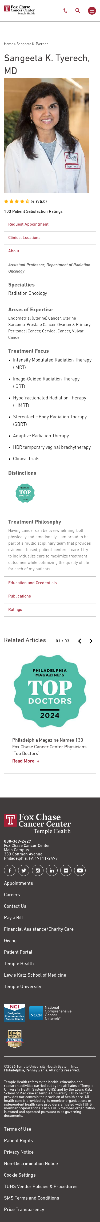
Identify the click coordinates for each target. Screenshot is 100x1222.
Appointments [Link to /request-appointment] (18, 883)
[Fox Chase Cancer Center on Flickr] (66, 870)
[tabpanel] (50, 224)
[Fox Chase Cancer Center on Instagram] (37, 870)
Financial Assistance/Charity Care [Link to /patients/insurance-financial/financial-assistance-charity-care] (39, 929)
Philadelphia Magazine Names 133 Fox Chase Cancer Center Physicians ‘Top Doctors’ (49, 747)
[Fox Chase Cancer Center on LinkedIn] (52, 870)
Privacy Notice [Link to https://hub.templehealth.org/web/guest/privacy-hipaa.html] (19, 1152)
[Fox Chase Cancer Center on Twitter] (24, 870)
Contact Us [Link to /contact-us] (15, 906)
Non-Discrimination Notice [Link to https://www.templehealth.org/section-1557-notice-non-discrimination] (31, 1163)
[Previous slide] (80, 641)
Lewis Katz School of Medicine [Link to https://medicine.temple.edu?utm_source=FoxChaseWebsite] (35, 975)
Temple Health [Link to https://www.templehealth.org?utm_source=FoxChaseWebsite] (19, 963)
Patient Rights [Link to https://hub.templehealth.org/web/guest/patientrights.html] (18, 1141)
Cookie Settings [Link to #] (20, 1175)
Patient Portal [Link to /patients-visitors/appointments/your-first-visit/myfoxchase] (18, 952)
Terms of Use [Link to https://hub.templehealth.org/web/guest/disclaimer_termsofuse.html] (17, 1129)
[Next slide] (90, 641)
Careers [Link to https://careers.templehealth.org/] (12, 895)
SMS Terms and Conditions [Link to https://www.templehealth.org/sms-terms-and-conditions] (31, 1198)
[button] (50, 224)
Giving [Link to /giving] (10, 941)
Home (8, 44)
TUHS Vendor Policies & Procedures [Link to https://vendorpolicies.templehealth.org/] (41, 1186)
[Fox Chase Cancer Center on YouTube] (80, 870)
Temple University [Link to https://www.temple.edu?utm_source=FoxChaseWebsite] (22, 986)
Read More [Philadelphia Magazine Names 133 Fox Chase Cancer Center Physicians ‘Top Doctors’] (23, 761)
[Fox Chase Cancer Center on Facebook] (9, 870)
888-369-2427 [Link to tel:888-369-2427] (17, 841)
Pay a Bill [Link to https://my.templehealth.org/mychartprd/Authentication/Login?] (13, 918)
